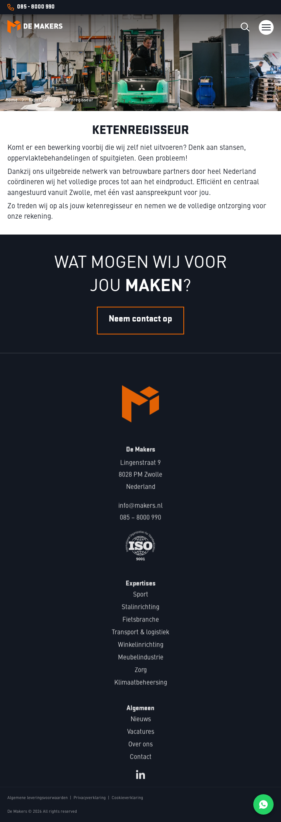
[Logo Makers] (34, 27)
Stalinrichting (140, 614)
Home (12, 99)
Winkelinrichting (140, 651)
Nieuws (141, 726)
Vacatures (140, 738)
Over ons (140, 751)
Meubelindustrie (140, 664)
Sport (140, 601)
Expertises (39, 99)
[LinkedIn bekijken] (140, 781)
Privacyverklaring (90, 798)
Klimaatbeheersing (140, 689)
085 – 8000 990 (140, 524)
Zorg (141, 677)
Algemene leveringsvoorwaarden (37, 798)
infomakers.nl (140, 512)
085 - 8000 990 (36, 7)
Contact (141, 764)
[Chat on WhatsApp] (263, 804)
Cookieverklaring (127, 798)
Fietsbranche (140, 626)
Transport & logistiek (140, 639)
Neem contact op (140, 328)
